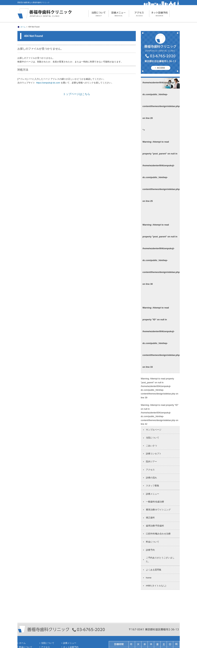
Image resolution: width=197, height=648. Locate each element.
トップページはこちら (76, 94)
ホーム (23, 27)
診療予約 (150, 550)
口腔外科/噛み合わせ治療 (158, 533)
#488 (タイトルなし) (156, 585)
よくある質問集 (153, 569)
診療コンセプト (153, 453)
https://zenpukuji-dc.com (48, 82)
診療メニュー (119, 13)
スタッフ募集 (152, 485)
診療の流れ (151, 477)
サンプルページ (153, 429)
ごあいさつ (151, 445)
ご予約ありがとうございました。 (160, 559)
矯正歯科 (150, 517)
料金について (152, 542)
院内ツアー (151, 461)
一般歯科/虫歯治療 (155, 501)
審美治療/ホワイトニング (158, 509)
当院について (98, 13)
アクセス (139, 13)
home (149, 577)
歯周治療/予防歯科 (155, 525)
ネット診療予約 (159, 13)
